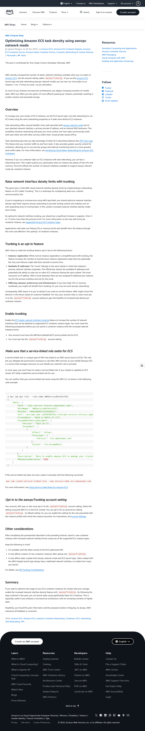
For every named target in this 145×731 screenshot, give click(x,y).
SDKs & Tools (81, 664)
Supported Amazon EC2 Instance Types (43, 222)
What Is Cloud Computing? (24, 664)
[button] (140, 3)
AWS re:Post (112, 669)
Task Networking (12, 621)
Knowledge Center (115, 675)
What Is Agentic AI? (20, 669)
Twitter (106, 88)
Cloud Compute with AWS (113, 58)
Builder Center (81, 658)
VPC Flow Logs (86, 141)
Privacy (14, 722)
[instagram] (110, 715)
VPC (23, 621)
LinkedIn (107, 94)
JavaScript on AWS (83, 691)
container (40, 618)
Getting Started (50, 658)
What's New (17, 689)
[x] (96, 715)
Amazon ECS (11, 78)
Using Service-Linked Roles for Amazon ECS (48, 487)
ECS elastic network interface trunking (32, 320)
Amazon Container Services (114, 51)
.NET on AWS (80, 669)
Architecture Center (52, 680)
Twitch (106, 97)
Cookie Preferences (41, 722)
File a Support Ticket (116, 664)
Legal (108, 696)
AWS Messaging (109, 54)
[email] (128, 715)
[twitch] (114, 715)
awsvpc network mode (73, 125)
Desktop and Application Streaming (117, 61)
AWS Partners (49, 696)
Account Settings (78, 516)
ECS (78, 618)
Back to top (72, 706)
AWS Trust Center (51, 669)
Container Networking (55, 618)
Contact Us (111, 658)
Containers (70, 618)
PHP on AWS (80, 686)
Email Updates (110, 100)
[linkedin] (105, 715)
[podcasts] (123, 715)
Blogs (33, 24)
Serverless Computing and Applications (119, 48)
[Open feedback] (141, 365)
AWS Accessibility (114, 691)
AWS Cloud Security (21, 684)
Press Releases (18, 700)
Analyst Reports (51, 691)
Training (47, 664)
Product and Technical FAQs (56, 686)
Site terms (25, 722)
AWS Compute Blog (14, 35)
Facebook (107, 91)
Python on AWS (82, 675)
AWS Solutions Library (54, 675)
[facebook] (101, 715)
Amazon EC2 (82, 78)
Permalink (11, 55)
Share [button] (22, 55)
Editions (46, 24)
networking (86, 618)
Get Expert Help (113, 686)
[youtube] (119, 715)
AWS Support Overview (117, 680)
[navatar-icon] (138, 3)
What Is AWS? (18, 658)
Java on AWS (80, 680)
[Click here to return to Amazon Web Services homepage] (9, 14)
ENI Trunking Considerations (31, 570)
